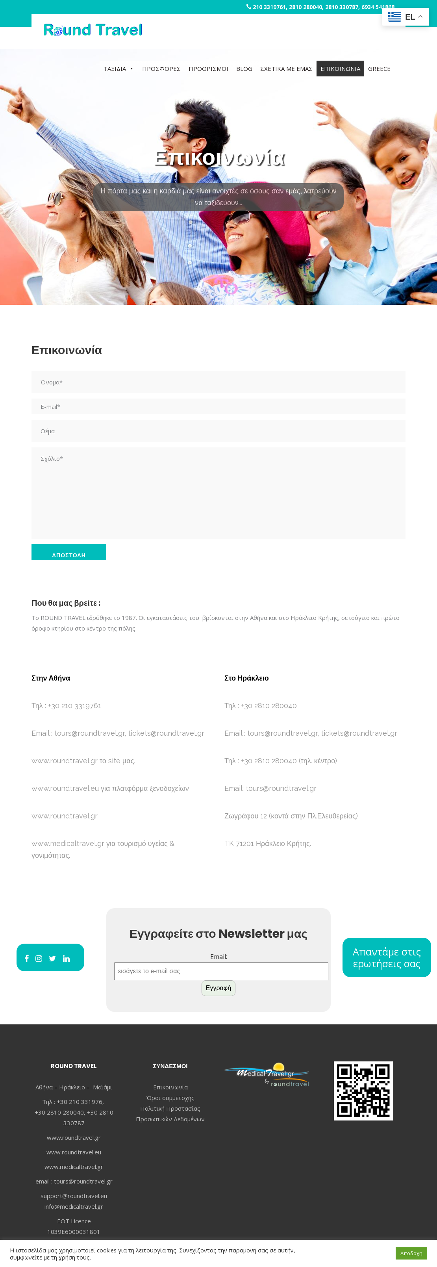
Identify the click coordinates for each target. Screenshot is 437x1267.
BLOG (244, 68)
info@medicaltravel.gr (73, 1206)
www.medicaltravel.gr (73, 1167)
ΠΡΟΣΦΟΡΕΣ (161, 68)
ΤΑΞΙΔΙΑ (119, 68)
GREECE (379, 68)
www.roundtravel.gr (74, 1137)
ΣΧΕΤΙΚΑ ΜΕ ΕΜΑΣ (286, 68)
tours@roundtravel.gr (83, 1181)
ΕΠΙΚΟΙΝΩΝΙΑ (340, 68)
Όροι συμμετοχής (170, 1098)
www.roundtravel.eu (73, 1152)
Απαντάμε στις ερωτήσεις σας (387, 957)
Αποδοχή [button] (411, 1253)
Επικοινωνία (170, 1087)
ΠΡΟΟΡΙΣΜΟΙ (208, 68)
